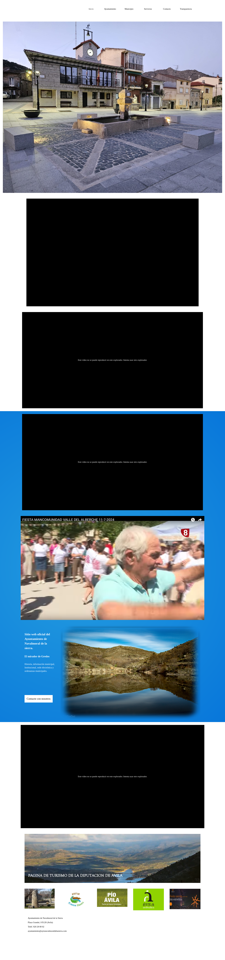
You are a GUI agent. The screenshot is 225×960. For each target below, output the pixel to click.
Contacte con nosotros (39, 698)
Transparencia (186, 9)
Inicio (91, 9)
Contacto (167, 9)
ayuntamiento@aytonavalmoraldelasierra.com (47, 931)
